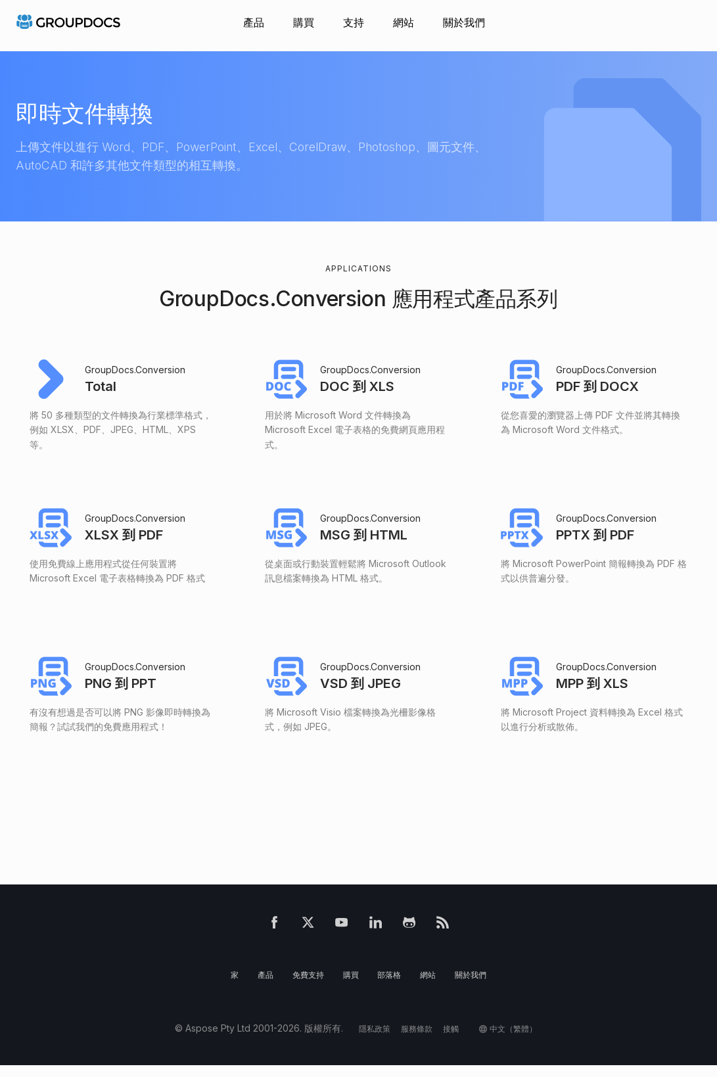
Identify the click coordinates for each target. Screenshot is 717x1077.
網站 (403, 22)
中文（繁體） (521, 1039)
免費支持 (303, 986)
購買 (303, 22)
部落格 (391, 986)
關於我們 (464, 22)
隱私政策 (365, 1039)
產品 (253, 22)
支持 (353, 22)
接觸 (451, 1039)
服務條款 (412, 1039)
